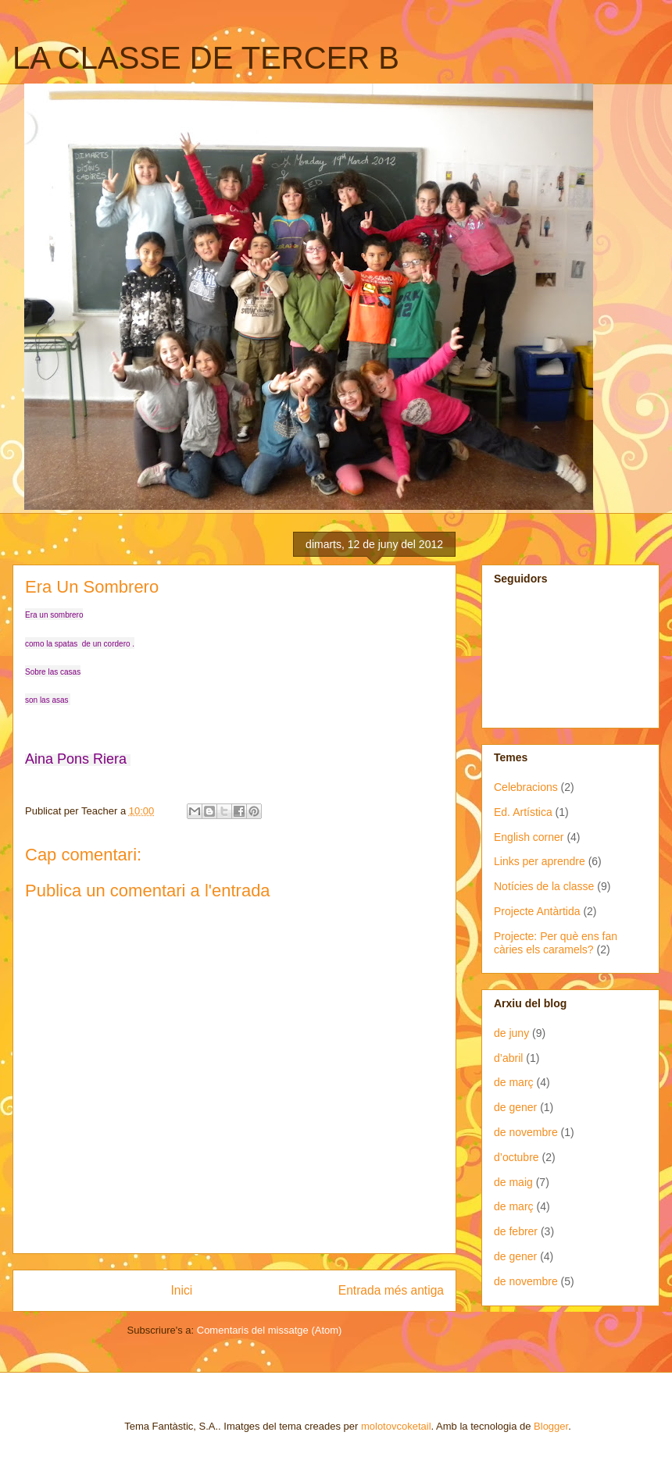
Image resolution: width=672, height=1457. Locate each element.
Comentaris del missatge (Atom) (269, 1330)
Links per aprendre (539, 861)
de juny (511, 1033)
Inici (182, 1290)
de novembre (526, 1132)
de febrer (516, 1231)
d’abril (508, 1058)
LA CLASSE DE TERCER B (206, 58)
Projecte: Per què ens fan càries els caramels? (555, 943)
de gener (515, 1107)
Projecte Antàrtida (537, 911)
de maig (513, 1182)
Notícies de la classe (544, 886)
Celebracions (526, 787)
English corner (529, 837)
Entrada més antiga (391, 1290)
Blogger (551, 1426)
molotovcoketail (396, 1426)
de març (514, 1082)
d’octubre (516, 1157)
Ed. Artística (523, 812)
